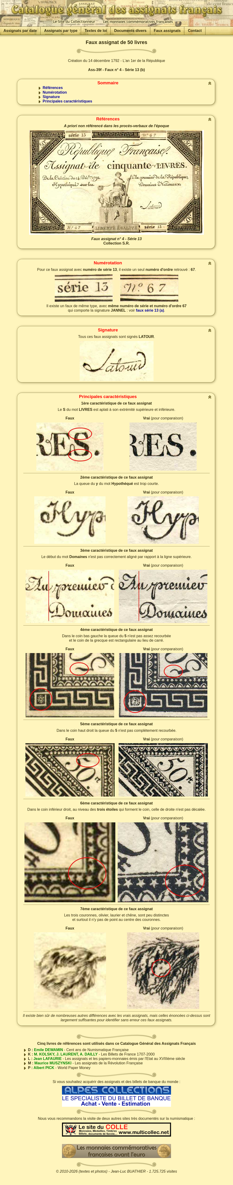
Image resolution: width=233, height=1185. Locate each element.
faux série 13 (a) (150, 310)
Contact (195, 31)
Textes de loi (96, 31)
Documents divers (130, 31)
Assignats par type (60, 31)
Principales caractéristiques (67, 101)
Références (53, 88)
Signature (51, 97)
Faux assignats (167, 31)
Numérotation (55, 92)
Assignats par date (20, 31)
